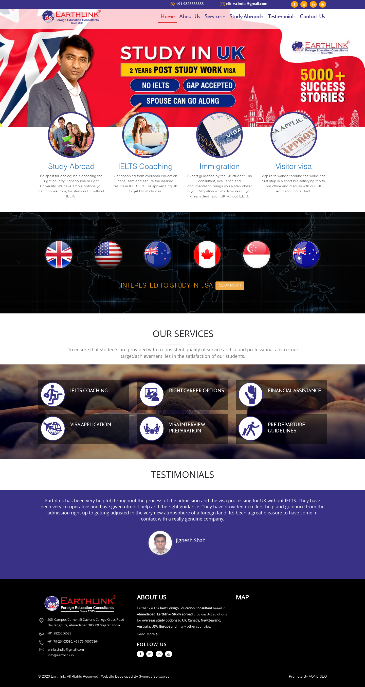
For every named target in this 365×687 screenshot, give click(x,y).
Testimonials (281, 17)
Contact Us (312, 17)
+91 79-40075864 (86, 641)
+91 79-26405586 (59, 641)
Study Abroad (246, 17)
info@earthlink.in (61, 655)
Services (215, 17)
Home (167, 17)
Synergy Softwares (154, 676)
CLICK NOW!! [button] (230, 285)
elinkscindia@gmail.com (246, 3)
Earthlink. (58, 676)
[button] (27, 63)
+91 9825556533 (190, 3)
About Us (189, 17)
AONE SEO (318, 676)
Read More (147, 634)
